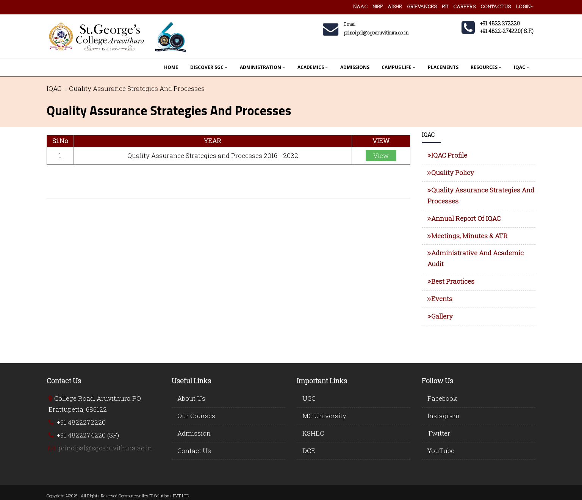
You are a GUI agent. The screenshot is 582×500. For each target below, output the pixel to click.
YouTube (440, 450)
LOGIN (525, 6)
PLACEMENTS (443, 67)
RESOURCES (486, 67)
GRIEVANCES (422, 6)
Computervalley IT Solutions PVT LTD (154, 495)
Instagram (443, 415)
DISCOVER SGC (209, 67)
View (381, 155)
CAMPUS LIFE (399, 67)
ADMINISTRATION (262, 67)
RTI (445, 6)
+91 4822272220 (81, 422)
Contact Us (194, 450)
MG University (324, 415)
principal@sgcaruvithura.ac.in (105, 448)
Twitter (438, 433)
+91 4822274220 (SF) (88, 435)
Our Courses (196, 415)
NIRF (377, 6)
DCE (308, 450)
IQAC (521, 67)
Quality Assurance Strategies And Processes (137, 88)
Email (349, 24)
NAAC (360, 6)
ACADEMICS (312, 67)
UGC (309, 398)
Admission (194, 433)
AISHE (395, 6)
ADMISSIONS (354, 67)
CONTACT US (495, 6)
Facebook (442, 398)
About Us (191, 398)
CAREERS (464, 6)
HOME (171, 67)
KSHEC (313, 433)
